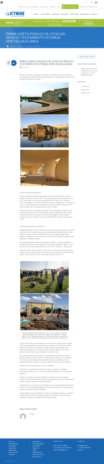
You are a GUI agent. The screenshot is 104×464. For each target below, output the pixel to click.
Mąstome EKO (84, 14)
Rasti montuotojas (71, 7)
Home (7, 46)
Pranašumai (55, 14)
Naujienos (52, 7)
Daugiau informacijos (88, 23)
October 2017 (85, 86)
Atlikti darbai (74, 14)
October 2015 (85, 93)
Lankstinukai (44, 7)
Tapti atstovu (22, 7)
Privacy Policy (36, 457)
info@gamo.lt (62, 450)
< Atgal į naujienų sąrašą (86, 56)
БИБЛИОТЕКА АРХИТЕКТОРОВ (88, 7)
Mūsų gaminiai (45, 14)
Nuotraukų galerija (33, 7)
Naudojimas (65, 14)
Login (58, 7)
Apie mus (36, 14)
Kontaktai (94, 14)
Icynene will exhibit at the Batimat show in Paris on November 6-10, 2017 (89, 71)
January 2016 (85, 89)
